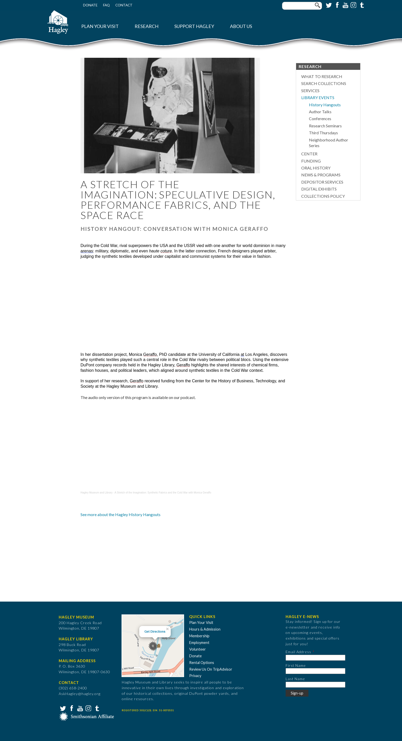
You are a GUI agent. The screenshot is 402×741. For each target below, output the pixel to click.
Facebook (336, 4)
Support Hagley (194, 26)
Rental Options (201, 662)
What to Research (321, 76)
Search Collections (323, 83)
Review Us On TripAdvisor (210, 669)
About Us (241, 26)
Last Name (295, 679)
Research (146, 26)
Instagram (353, 4)
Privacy (195, 675)
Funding (311, 160)
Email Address (298, 652)
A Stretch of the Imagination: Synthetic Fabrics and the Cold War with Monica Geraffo (163, 492)
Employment (199, 642)
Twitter (328, 4)
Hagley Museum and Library (97, 492)
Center (309, 153)
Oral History (315, 167)
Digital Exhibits (319, 188)
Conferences (320, 118)
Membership (199, 636)
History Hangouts (325, 104)
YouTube (345, 4)
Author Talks (320, 111)
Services (310, 90)
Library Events (317, 97)
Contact (124, 5)
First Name (296, 665)
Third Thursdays (323, 132)
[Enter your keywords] (302, 6)
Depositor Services (322, 181)
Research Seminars (325, 125)
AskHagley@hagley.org (79, 693)
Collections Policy (323, 196)
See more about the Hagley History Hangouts (120, 514)
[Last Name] (315, 685)
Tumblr (361, 4)
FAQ (106, 5)
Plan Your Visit (100, 26)
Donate (90, 5)
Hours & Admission (204, 629)
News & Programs (320, 174)
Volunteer (197, 649)
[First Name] (315, 671)
